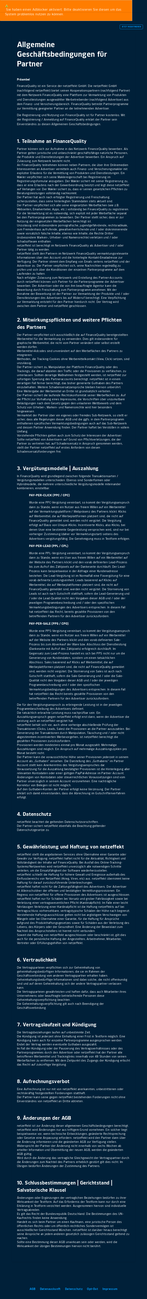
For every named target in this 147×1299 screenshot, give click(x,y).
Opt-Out (93, 1289)
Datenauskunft (51, 1289)
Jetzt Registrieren (131, 27)
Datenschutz (74, 1289)
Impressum (110, 1289)
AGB (33, 1289)
